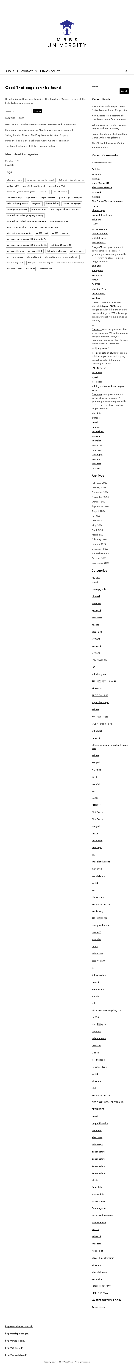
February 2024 (99, 537)
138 (93, 663)
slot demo (97, 371)
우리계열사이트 (100, 713)
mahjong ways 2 (100, 347)
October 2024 (99, 500)
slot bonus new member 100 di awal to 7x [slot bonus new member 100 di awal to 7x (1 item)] (26, 239)
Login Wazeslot (100, 1120)
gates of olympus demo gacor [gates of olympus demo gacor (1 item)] (21, 192)
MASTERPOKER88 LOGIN (106, 1296)
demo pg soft (99, 585)
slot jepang (98, 907)
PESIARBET (98, 1105)
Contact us (29, 71)
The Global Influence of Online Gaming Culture (30, 146)
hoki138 (95, 706)
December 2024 (100, 491)
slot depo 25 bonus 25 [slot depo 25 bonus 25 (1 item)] (61, 245)
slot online (97, 837)
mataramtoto (99, 1219)
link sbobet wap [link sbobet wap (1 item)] (14, 198)
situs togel (97, 453)
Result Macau (99, 1303)
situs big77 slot (99, 288)
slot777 (95, 1226)
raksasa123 (97, 1247)
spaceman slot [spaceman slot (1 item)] (45, 269)
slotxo (95, 830)
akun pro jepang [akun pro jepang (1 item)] (15, 180)
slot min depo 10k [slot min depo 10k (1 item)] (15, 263)
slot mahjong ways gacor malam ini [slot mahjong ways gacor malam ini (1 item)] (62, 257)
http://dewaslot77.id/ (16, 1351)
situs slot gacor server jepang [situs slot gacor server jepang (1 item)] (44, 227)
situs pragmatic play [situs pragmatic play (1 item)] (16, 227)
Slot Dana (97, 1134)
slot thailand (98, 1056)
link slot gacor (99, 670)
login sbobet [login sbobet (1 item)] (31, 198)
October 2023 (99, 555)
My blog (9, 161)
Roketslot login (99, 1063)
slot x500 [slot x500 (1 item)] (30, 269)
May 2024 (97, 523)
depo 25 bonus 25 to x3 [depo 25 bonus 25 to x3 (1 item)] (34, 186)
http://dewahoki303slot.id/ (19, 1323)
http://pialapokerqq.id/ (17, 1330)
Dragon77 (97, 246)
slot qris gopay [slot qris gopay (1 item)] (46, 263)
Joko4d (95, 978)
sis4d (94, 773)
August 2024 (98, 509)
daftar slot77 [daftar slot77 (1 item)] (13, 186)
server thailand (100, 232)
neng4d (96, 759)
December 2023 (100, 546)
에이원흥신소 (99, 1021)
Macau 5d (97, 685)
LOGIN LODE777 (101, 1282)
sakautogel (97, 1141)
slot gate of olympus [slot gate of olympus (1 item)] (56, 251)
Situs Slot (97, 1077)
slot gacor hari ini (101, 900)
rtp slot (95, 205)
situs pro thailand (101, 921)
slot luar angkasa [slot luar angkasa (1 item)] (15, 257)
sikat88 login (98, 209)
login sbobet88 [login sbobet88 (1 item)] (48, 198)
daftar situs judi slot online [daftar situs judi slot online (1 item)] (71, 180)
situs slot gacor (100, 1268)
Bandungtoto (98, 1148)
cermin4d (96, 600)
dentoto (96, 458)
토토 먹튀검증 (99, 957)
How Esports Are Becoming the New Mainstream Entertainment (39, 130)
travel (8, 165)
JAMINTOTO (99, 367)
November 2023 (100, 550)
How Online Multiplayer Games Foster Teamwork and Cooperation (40, 125)
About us (12, 71)
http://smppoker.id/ (15, 1337)
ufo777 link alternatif (103, 1254)
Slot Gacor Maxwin (102, 186)
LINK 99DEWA (100, 1289)
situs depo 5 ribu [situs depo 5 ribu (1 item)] (39, 210)
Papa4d (96, 734)
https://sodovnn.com (102, 1212)
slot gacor (97, 274)
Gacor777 (97, 328)
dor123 (95, 223)
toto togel (97, 449)
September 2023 (100, 560)
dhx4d (95, 1176)
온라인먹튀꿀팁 (100, 656)
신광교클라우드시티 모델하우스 (108, 1098)
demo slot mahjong (102, 214)
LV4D (95, 943)
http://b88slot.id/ (14, 1344)
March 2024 (98, 532)
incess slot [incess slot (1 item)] (43, 192)
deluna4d (97, 218)
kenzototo (97, 614)
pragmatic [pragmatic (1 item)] (36, 204)
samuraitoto (98, 1190)
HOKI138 (96, 766)
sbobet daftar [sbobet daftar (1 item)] (52, 204)
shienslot (96, 439)
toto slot (96, 426)
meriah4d (97, 865)
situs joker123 (99, 241)
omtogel (96, 417)
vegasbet (96, 435)
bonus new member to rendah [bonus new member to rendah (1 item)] (41, 180)
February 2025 (99, 482)
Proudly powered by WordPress (59, 1358)
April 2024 (97, 527)
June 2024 (97, 518)
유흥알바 (96, 265)
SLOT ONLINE (100, 692)
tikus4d (96, 593)
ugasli (95, 376)
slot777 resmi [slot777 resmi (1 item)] (42, 233)
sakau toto (97, 950)
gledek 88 (97, 628)
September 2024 (100, 505)
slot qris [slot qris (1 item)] (31, 263)
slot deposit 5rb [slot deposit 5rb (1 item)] (35, 251)
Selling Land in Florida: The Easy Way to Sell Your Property (37, 135)
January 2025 (99, 486)
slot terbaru (98, 430)
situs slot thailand (101, 858)
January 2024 (99, 541)
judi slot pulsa (99, 237)
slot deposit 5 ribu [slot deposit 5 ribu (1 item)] (15, 251)
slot (93, 324)
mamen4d (97, 191)
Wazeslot (96, 1042)
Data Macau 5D (100, 182)
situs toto (96, 412)
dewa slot (97, 173)
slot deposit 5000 (106, 305)
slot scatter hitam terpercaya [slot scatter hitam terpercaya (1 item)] (70, 263)
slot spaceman (99, 228)
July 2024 (97, 514)
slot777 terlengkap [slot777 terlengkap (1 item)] (60, 233)
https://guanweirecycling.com (107, 1006)
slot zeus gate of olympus (105, 352)
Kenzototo (97, 1183)
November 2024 (100, 495)
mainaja (96, 177)
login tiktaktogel (100, 699)
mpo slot (96, 936)
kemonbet (97, 444)
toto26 (95, 278)
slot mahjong (98, 292)
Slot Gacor (97, 808)
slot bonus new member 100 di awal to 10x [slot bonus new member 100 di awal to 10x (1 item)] (27, 245)
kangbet (96, 992)
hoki (94, 999)
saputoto (96, 1028)
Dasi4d (95, 1049)
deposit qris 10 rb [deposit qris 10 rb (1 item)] (57, 186)
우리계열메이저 (100, 914)
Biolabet (96, 168)
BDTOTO (96, 801)
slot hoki (96, 297)
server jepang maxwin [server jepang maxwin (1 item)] (17, 210)
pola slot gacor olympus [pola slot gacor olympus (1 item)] (70, 198)
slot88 (95, 421)
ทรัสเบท (96, 635)
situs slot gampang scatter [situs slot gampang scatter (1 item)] (19, 233)
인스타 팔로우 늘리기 (103, 720)
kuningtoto (97, 269)
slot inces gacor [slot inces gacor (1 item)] (77, 251)
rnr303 (95, 1013)
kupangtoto (98, 985)
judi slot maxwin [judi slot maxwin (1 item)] (60, 192)
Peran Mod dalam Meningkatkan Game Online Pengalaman (37, 141)
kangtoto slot (99, 872)
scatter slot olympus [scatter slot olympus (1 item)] (72, 204)
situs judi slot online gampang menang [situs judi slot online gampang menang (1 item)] (25, 216)
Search (95, 87)
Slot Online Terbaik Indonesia (107, 200)
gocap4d (96, 607)
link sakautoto (99, 971)
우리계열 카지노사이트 (104, 677)
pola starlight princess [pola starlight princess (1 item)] (17, 204)
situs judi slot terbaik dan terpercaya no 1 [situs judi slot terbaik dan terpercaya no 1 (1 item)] (26, 221)
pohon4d (96, 1233)
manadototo (98, 1197)
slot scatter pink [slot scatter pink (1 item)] (14, 269)
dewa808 (96, 929)
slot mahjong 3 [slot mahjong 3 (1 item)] (34, 257)
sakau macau (99, 1035)
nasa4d (95, 621)
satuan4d (97, 1127)
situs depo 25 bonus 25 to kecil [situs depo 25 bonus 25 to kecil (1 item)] (65, 210)
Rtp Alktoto (98, 893)
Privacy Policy (50, 71)
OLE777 (96, 283)
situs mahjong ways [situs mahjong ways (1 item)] (59, 221)
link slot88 (97, 727)
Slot (94, 1084)
